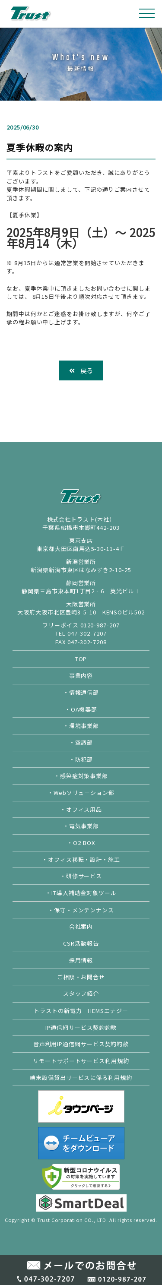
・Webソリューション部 (81, 792)
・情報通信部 (81, 692)
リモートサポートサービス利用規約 (81, 1061)
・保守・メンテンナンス (81, 910)
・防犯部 (81, 759)
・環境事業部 (81, 726)
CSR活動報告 (80, 943)
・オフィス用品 (81, 809)
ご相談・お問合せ (81, 977)
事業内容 (81, 675)
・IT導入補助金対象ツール (81, 893)
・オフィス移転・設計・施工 (81, 859)
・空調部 (81, 742)
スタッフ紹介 (81, 993)
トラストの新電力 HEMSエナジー (81, 1010)
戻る (81, 370)
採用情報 (81, 960)
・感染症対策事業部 (81, 776)
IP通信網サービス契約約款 (81, 1027)
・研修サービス (81, 876)
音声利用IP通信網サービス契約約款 (81, 1044)
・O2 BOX (81, 843)
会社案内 (81, 926)
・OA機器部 (81, 709)
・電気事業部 (81, 826)
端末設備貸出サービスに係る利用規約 (81, 1077)
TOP (81, 659)
